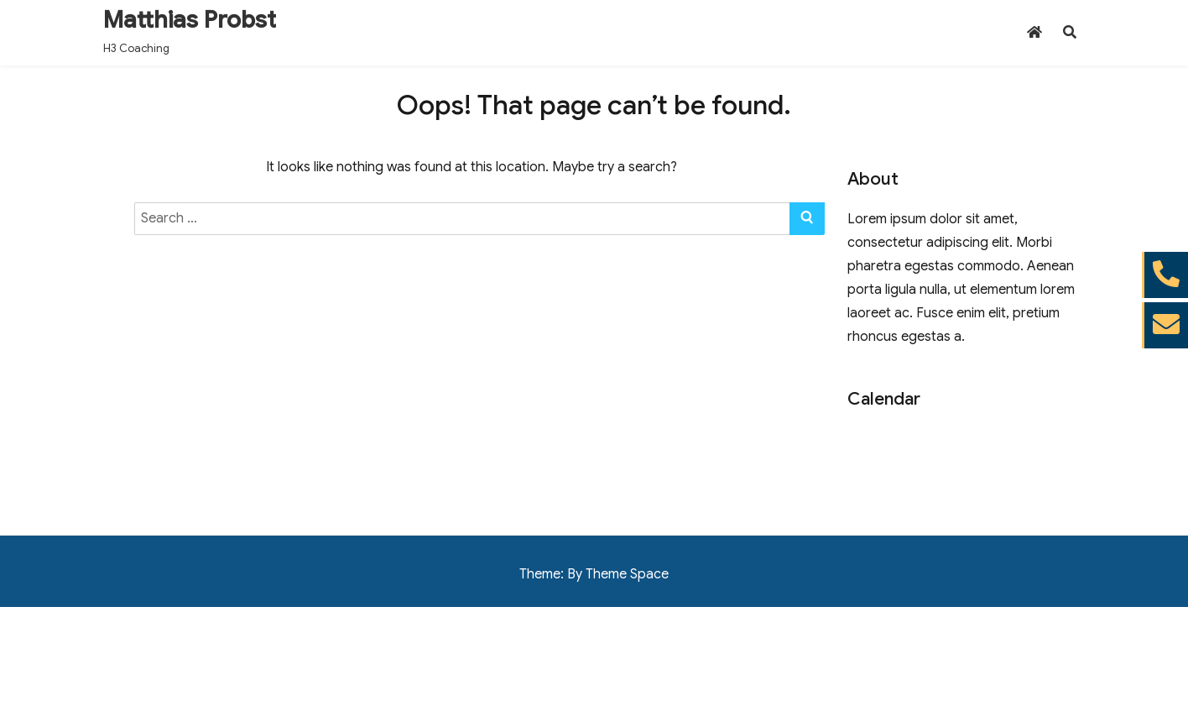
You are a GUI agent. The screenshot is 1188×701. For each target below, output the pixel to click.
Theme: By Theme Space (594, 574)
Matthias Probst (189, 19)
